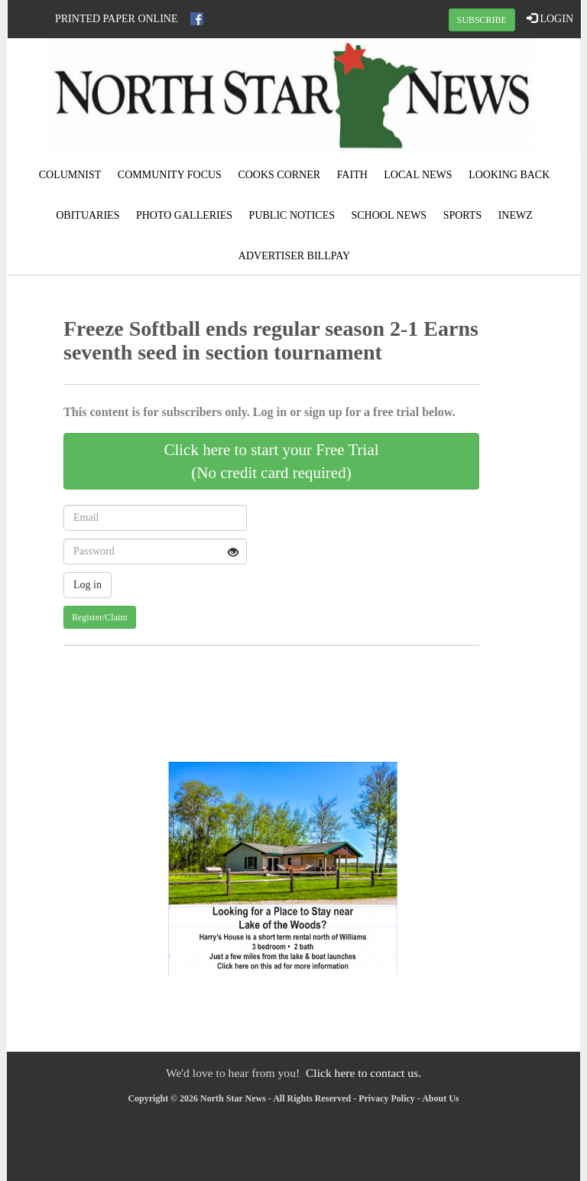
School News (389, 215)
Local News (418, 175)
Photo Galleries (184, 215)
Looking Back (509, 175)
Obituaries (87, 215)
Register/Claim (100, 617)
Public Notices (292, 215)
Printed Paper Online (116, 18)
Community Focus (170, 175)
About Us (440, 1098)
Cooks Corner (279, 175)
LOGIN (550, 18)
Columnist (70, 175)
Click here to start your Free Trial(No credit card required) (271, 461)
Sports (462, 215)
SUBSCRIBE (482, 20)
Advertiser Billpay (294, 256)
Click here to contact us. (363, 1072)
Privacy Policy (386, 1098)
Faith (352, 175)
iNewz (515, 215)
